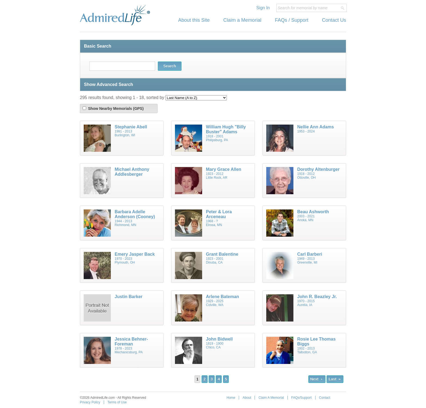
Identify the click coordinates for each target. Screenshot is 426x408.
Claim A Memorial (271, 398)
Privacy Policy (90, 402)
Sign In (263, 7)
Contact (324, 398)
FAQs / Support (291, 20)
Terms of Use (117, 402)
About (247, 398)
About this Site (194, 20)
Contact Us (334, 20)
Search (169, 66)
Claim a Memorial (242, 20)
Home (231, 398)
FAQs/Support (301, 398)
